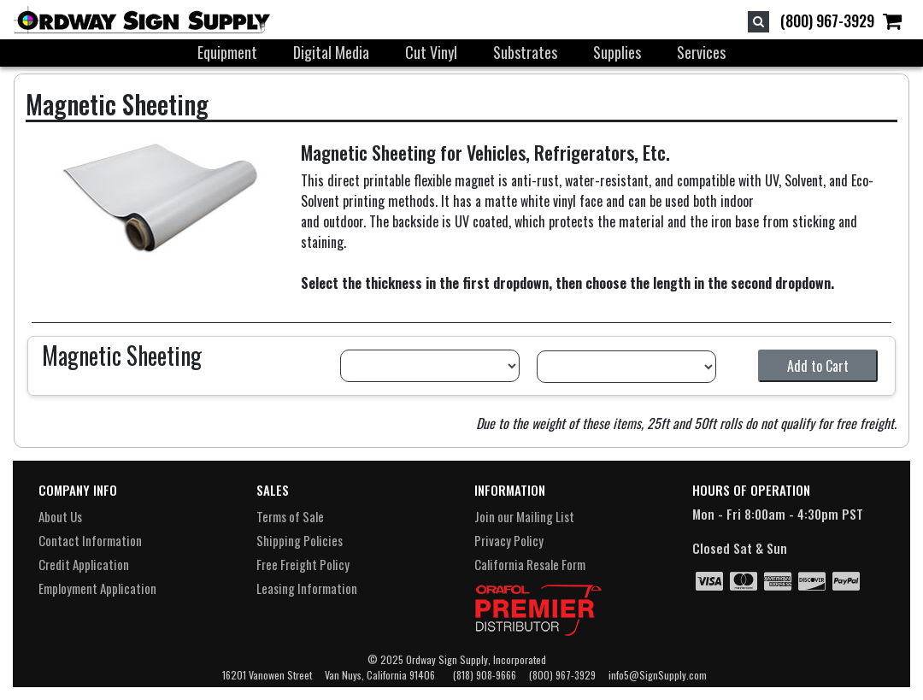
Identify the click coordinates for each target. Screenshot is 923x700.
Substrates (525, 52)
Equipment (227, 52)
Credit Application (83, 564)
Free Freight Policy (303, 564)
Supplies (617, 52)
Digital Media (331, 52)
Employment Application (97, 588)
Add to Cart (818, 366)
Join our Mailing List (524, 516)
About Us (60, 516)
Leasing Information (306, 588)
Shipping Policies (299, 540)
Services (701, 52)
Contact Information (90, 540)
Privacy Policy (509, 540)
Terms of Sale (290, 516)
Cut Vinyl (431, 52)
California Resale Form (529, 564)
